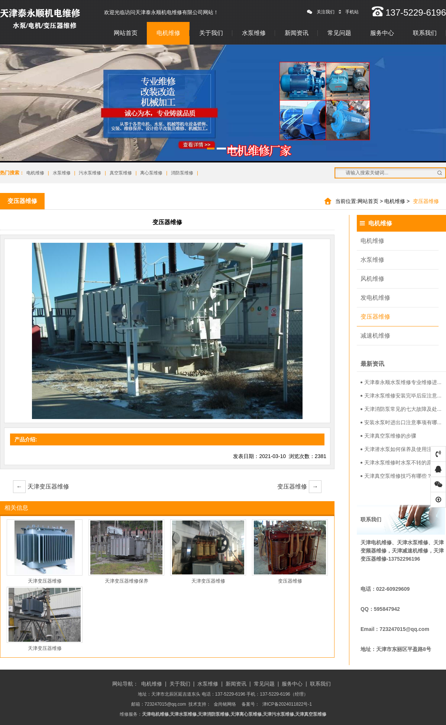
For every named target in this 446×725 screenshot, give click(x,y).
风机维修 (372, 279)
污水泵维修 (90, 172)
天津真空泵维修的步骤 (388, 436)
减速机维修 (375, 335)
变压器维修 (299, 486)
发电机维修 (375, 297)
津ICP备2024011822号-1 (287, 704)
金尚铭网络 (225, 704)
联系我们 (425, 33)
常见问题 (339, 33)
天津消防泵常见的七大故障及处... (401, 409)
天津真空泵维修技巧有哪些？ (396, 476)
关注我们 (320, 11)
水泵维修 (254, 33)
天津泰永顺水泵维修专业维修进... (401, 382)
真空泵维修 (121, 172)
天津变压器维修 (41, 486)
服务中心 (382, 33)
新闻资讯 (296, 33)
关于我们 (211, 33)
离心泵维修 (151, 172)
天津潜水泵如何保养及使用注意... (401, 449)
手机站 (349, 11)
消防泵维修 (182, 172)
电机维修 (168, 33)
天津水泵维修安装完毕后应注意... (401, 396)
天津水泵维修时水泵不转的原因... (401, 462)
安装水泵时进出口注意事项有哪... (401, 422)
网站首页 (126, 33)
